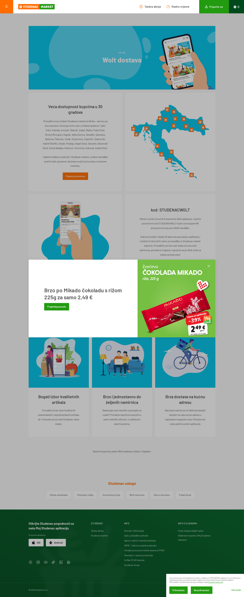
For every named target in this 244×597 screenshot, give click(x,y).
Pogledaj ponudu (56, 306)
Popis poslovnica (75, 176)
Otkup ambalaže (59, 494)
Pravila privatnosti (215, 582)
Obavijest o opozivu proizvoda (138, 555)
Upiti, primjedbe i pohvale (136, 535)
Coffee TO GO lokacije (134, 560)
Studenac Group (132, 565)
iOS (36, 542)
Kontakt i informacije (134, 530)
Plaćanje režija (85, 494)
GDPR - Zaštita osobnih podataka (140, 545)
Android (56, 542)
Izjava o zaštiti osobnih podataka (140, 540)
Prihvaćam (178, 590)
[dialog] (205, 585)
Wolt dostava (136, 494)
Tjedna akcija (97, 530)
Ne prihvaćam (201, 590)
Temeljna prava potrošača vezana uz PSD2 (144, 550)
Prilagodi (236, 590)
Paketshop (185, 494)
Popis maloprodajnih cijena (191, 530)
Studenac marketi (99, 535)
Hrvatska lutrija (111, 494)
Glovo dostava (162, 494)
